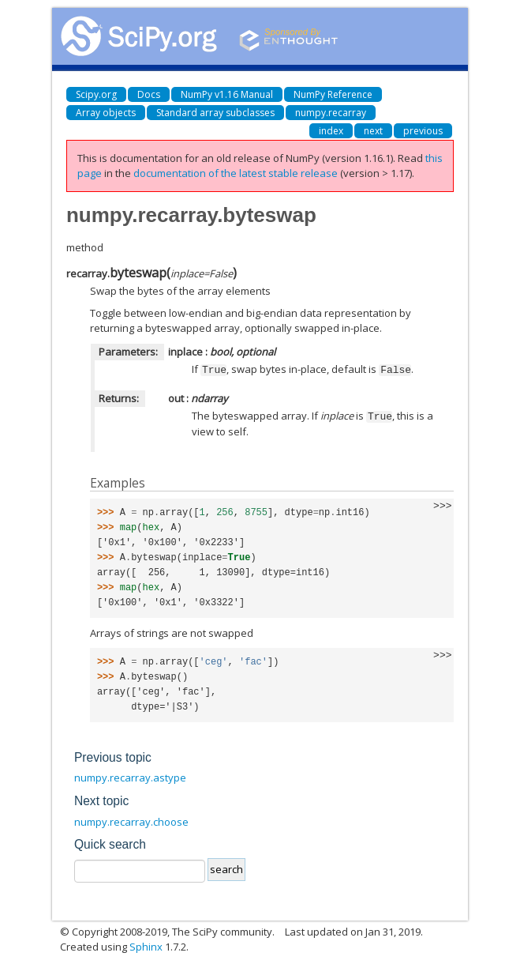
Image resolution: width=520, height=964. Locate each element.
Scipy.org (96, 94)
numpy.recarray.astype (130, 776)
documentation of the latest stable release (235, 173)
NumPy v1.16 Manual (227, 94)
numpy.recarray (330, 112)
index (331, 130)
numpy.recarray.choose (131, 820)
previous (423, 130)
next (373, 130)
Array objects (106, 112)
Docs (148, 94)
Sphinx (146, 945)
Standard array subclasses (215, 112)
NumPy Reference (333, 94)
